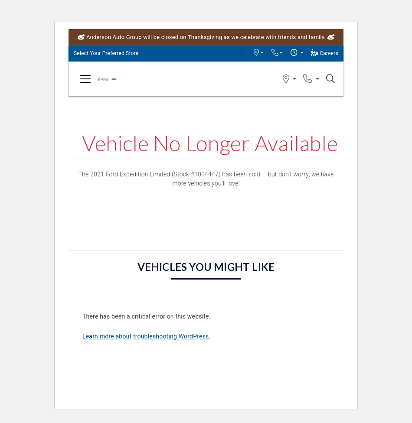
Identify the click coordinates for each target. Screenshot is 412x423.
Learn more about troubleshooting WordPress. (146, 336)
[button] (258, 53)
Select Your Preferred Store (106, 53)
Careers (324, 53)
